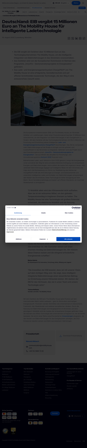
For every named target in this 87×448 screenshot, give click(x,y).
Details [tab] (43, 213)
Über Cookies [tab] (69, 213)
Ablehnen (18, 239)
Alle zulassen (68, 239)
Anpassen (44, 239)
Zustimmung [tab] (18, 213)
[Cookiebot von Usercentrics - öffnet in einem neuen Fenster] (73, 208)
